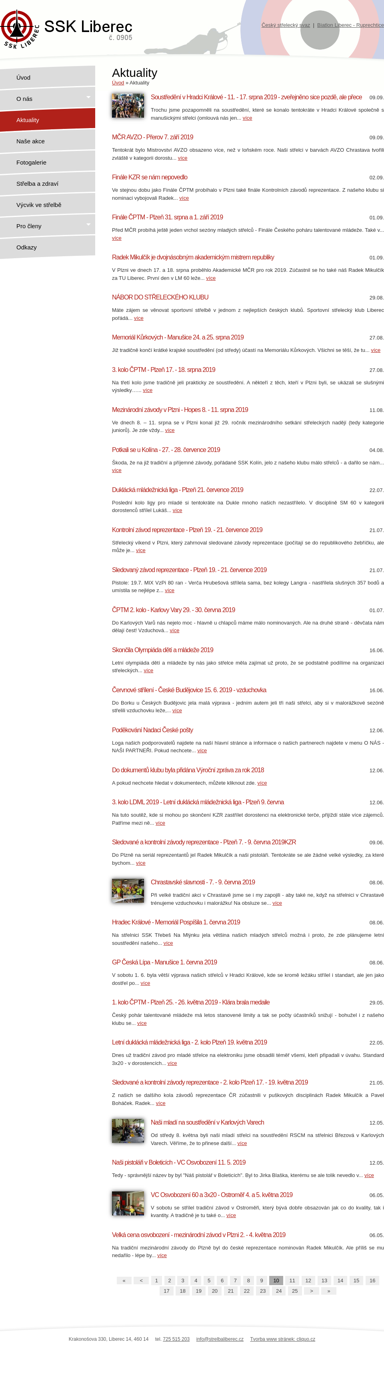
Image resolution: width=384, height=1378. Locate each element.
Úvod (23, 77)
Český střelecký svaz (286, 25)
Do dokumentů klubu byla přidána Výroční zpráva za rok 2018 (188, 770)
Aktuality (27, 120)
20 (215, 1291)
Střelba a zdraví (37, 183)
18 (182, 1291)
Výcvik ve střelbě (39, 204)
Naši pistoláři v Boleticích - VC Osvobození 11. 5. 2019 (179, 1162)
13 (324, 1281)
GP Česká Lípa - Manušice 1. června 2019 (164, 962)
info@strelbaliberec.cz (220, 1339)
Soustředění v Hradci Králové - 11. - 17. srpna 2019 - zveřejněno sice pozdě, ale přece (256, 97)
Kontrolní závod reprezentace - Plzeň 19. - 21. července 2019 (187, 529)
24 (279, 1291)
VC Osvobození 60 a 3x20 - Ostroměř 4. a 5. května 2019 (221, 1194)
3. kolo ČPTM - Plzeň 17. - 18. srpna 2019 (163, 369)
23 (263, 1291)
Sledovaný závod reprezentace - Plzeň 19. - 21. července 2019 (189, 569)
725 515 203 (176, 1339)
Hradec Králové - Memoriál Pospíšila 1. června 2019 (176, 922)
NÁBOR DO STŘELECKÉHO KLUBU (160, 297)
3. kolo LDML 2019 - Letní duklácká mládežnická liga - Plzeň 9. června (198, 802)
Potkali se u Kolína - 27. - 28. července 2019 (166, 449)
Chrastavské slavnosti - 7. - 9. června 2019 (203, 882)
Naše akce (30, 141)
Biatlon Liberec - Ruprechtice (350, 25)
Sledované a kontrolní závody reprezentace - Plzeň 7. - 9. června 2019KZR (204, 842)
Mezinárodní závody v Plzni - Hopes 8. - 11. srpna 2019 (180, 409)
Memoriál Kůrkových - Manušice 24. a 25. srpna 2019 (178, 337)
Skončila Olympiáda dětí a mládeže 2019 (162, 650)
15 (356, 1281)
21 (231, 1291)
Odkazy (26, 247)
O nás (53, 98)
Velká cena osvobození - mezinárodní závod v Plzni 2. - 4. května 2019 (199, 1234)
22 (247, 1291)
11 (292, 1281)
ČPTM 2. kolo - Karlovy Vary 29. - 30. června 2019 (173, 610)
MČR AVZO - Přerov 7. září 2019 (152, 137)
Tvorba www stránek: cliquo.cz (282, 1339)
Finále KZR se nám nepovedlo (149, 177)
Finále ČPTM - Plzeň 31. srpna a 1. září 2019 (167, 217)
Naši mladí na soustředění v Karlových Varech (207, 1122)
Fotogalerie (31, 162)
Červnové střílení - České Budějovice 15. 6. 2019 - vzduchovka (189, 690)
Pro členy (53, 226)
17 (166, 1291)
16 (372, 1281)
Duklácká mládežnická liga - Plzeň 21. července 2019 (177, 489)
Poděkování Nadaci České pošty (152, 730)
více (247, 118)
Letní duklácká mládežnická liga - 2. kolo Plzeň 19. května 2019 (189, 1042)
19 (199, 1291)
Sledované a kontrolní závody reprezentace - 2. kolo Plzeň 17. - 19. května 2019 (210, 1082)
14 (340, 1281)
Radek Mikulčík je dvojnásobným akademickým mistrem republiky (193, 257)
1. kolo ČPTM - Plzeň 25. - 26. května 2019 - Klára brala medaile (191, 1002)
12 (308, 1281)
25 (295, 1291)
